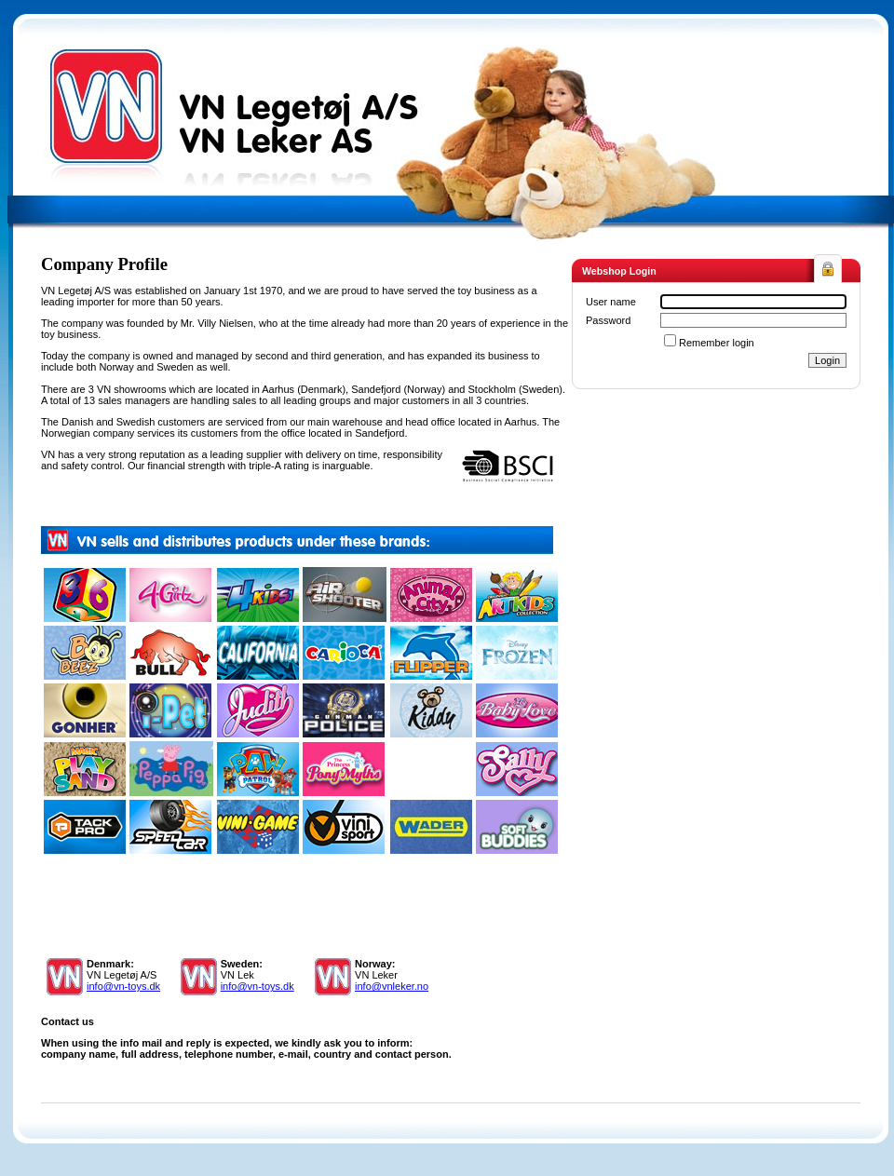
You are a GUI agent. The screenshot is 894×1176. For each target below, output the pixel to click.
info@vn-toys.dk (123, 986)
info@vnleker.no (391, 986)
